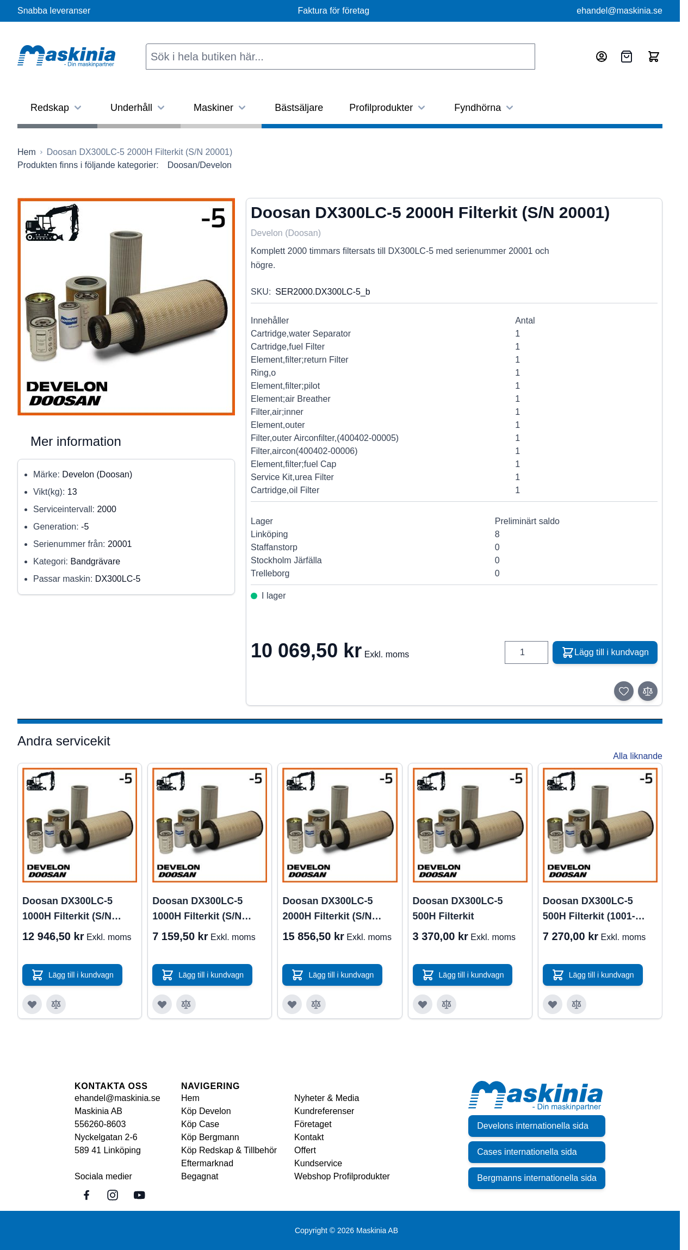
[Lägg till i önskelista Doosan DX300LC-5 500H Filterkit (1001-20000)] (552, 1004)
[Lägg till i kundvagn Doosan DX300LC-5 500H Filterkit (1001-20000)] (593, 975)
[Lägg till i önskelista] (624, 691)
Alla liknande (637, 756)
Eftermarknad (207, 1163)
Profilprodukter (388, 107)
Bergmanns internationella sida (537, 1178)
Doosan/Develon (200, 165)
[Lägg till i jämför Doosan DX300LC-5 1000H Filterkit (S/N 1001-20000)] (56, 1004)
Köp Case (200, 1124)
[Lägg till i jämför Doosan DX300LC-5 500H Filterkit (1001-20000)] (576, 1004)
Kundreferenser (324, 1111)
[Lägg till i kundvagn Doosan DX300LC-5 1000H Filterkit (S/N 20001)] (202, 975)
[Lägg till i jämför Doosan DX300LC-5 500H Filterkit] (446, 1004)
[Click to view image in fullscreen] (126, 306)
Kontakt (309, 1137)
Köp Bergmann (210, 1137)
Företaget (312, 1124)
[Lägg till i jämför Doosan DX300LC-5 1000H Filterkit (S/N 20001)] (186, 1004)
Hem (190, 1098)
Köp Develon (206, 1111)
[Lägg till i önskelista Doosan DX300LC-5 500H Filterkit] (422, 1004)
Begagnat (200, 1176)
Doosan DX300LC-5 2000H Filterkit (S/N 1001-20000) (327, 909)
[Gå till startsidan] (26, 152)
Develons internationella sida (532, 1125)
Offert (305, 1150)
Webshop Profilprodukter (342, 1176)
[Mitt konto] (601, 56)
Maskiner (221, 107)
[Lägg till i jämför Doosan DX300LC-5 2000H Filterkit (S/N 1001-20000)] (316, 1004)
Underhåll (139, 107)
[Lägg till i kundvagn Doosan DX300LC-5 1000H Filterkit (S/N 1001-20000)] (72, 975)
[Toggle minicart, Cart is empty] (653, 56)
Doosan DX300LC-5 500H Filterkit (458, 908)
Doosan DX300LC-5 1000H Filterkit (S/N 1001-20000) (67, 909)
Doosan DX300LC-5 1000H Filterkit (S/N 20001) (197, 909)
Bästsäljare (299, 107)
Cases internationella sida (527, 1151)
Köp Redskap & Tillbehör (229, 1150)
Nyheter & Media (326, 1098)
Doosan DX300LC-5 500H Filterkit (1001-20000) (589, 909)
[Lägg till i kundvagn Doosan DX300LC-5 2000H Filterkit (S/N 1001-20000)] (332, 975)
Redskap (57, 107)
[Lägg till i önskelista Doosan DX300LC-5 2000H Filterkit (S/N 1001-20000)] (292, 1004)
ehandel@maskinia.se (619, 10)
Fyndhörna (485, 107)
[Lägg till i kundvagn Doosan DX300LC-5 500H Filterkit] (463, 975)
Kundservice (318, 1163)
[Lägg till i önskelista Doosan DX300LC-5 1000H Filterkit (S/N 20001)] (162, 1004)
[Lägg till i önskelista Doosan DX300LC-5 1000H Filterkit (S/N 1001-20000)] (32, 1004)
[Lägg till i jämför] (648, 691)
